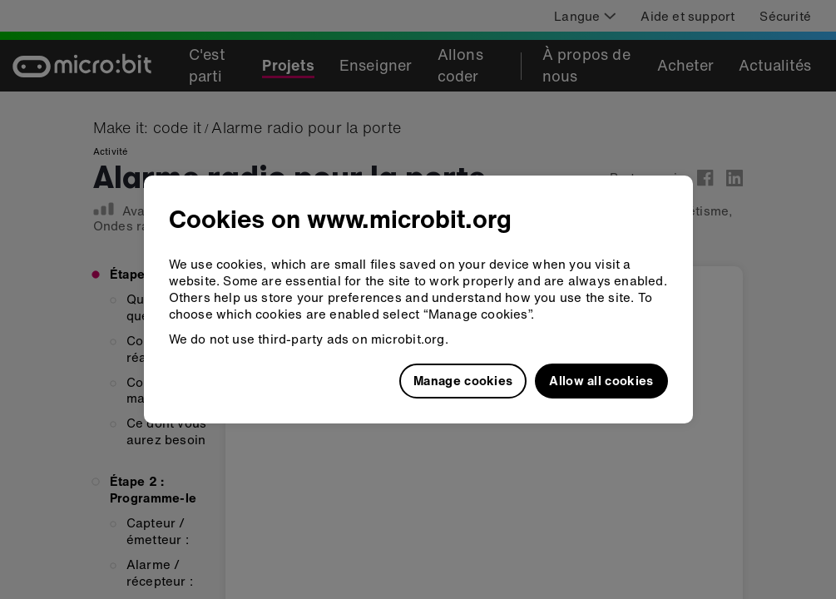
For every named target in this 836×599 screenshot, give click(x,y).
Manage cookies (462, 380)
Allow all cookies (601, 380)
